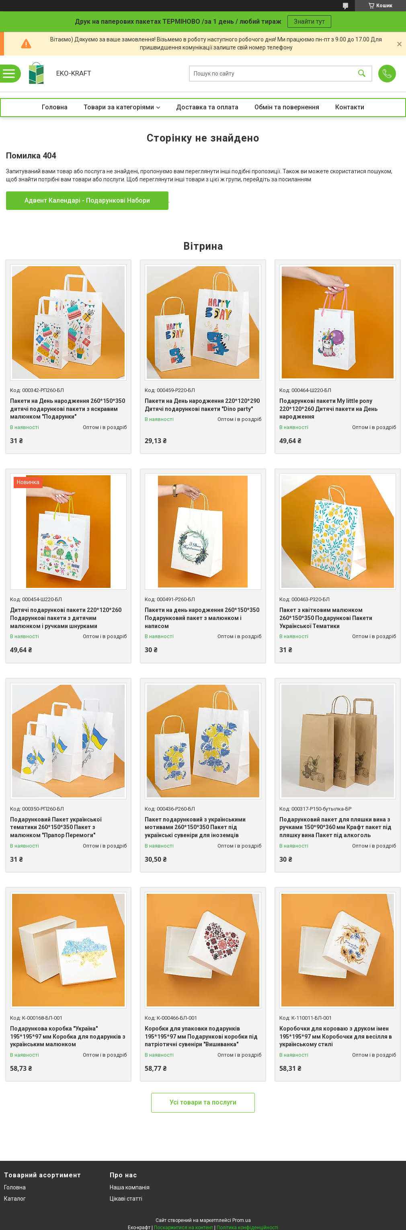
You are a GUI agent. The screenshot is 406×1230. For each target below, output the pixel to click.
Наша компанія (130, 1187)
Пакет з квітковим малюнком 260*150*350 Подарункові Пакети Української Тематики (325, 618)
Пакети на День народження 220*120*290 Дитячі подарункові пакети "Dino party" (202, 405)
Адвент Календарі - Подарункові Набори (87, 200)
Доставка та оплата (207, 107)
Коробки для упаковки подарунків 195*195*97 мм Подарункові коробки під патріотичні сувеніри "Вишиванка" (201, 1036)
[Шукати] (361, 73)
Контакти (349, 107)
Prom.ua (241, 1220)
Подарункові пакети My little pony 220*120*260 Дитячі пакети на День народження (328, 409)
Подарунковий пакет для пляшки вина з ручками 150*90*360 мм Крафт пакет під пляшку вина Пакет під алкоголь (335, 827)
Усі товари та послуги (203, 1102)
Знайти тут (309, 21)
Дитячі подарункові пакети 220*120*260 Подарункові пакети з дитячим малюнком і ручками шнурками (65, 618)
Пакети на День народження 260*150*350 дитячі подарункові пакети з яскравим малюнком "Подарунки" (67, 409)
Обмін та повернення (286, 107)
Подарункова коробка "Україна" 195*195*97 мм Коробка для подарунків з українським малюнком (67, 1036)
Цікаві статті (126, 1198)
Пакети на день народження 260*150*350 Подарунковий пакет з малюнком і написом (202, 618)
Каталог (15, 1198)
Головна (55, 107)
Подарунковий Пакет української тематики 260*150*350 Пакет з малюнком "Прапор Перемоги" (55, 827)
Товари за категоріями (119, 107)
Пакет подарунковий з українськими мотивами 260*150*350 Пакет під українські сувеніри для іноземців (195, 827)
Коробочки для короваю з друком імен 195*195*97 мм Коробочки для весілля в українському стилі (335, 1036)
